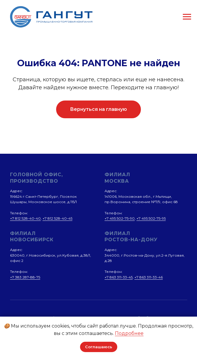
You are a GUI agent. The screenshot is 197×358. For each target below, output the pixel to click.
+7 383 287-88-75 (25, 277)
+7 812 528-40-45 (57, 218)
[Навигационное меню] (187, 17)
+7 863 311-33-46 (148, 277)
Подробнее (129, 333)
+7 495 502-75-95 (151, 218)
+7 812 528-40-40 (25, 218)
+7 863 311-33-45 (119, 277)
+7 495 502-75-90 (120, 218)
